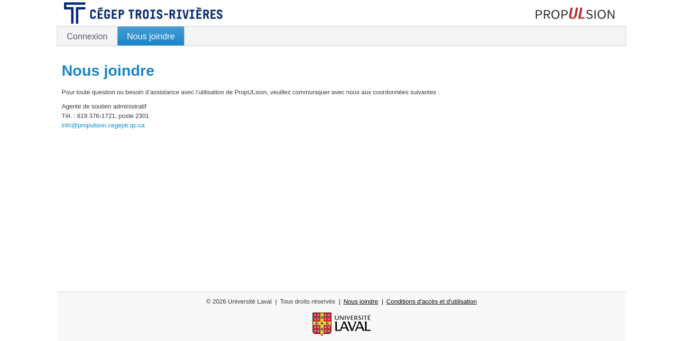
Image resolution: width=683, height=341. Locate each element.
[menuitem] (87, 36)
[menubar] (341, 36)
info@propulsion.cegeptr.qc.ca (103, 125)
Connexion (87, 36)
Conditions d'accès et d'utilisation (432, 301)
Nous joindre (151, 36)
